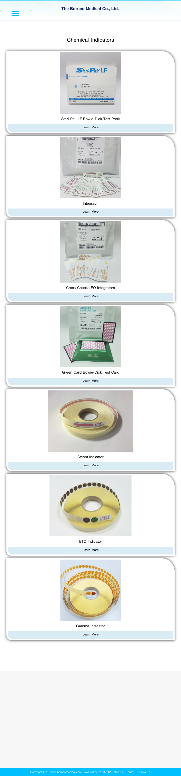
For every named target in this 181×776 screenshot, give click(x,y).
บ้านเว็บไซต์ (105, 772)
